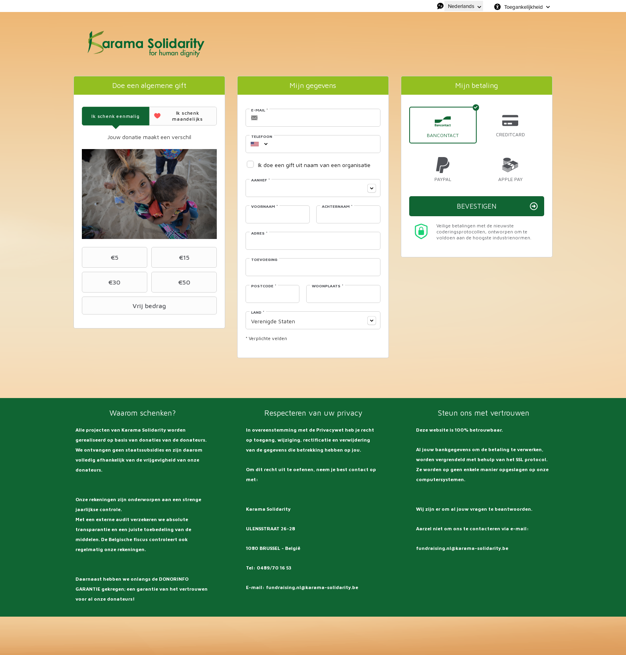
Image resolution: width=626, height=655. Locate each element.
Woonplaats (327, 285)
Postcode (263, 285)
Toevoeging (264, 259)
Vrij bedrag (125, 306)
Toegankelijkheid (523, 6)
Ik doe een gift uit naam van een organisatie (314, 164)
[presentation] (115, 116)
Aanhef (260, 179)
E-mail (259, 110)
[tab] (115, 116)
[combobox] (255, 144)
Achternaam (337, 206)
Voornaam (264, 206)
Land (257, 312)
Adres (259, 233)
